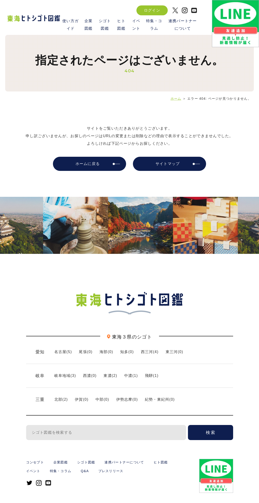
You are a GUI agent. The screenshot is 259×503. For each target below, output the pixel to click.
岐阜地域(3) (65, 376)
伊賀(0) (81, 399)
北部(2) (61, 399)
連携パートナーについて (182, 24)
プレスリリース (111, 471)
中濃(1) (131, 376)
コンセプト (35, 462)
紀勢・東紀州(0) (160, 399)
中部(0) (102, 399)
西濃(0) (90, 376)
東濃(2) (110, 376)
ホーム (176, 98)
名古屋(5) (63, 352)
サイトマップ (167, 164)
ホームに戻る (88, 164)
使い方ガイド (70, 24)
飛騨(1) (152, 376)
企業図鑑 (88, 24)
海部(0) (106, 352)
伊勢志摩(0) (127, 399)
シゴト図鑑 (105, 24)
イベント (136, 24)
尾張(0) (85, 352)
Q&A (85, 471)
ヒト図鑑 (121, 24)
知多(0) (127, 352)
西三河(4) (150, 352)
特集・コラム (154, 24)
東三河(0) (174, 352)
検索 (211, 432)
